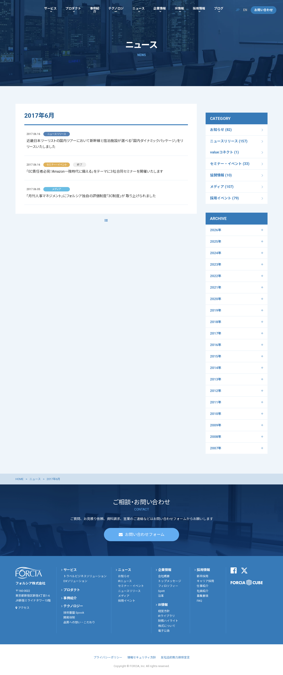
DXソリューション (75, 581)
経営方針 (164, 611)
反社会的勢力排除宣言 (175, 657)
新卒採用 (202, 576)
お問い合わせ (263, 10)
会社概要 (164, 576)
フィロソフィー (168, 586)
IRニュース (125, 581)
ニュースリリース (129, 591)
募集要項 (202, 595)
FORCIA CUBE (247, 582)
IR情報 (179, 8)
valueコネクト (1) (224, 152)
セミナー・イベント (131, 586)
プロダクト (73, 8)
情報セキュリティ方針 (141, 657)
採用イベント (126, 600)
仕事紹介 (202, 586)
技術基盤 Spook (73, 612)
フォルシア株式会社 (20, 10)
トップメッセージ (169, 581)
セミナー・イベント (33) (229, 164)
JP (238, 10)
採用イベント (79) (224, 198)
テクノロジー (116, 10)
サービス (50, 8)
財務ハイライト (168, 620)
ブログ (218, 8)
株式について (166, 626)
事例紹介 (94, 10)
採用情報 (199, 8)
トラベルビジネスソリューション (85, 576)
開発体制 (69, 617)
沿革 (161, 595)
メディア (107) (221, 187)
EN (245, 10)
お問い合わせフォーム (144, 534)
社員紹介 (202, 591)
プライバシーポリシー (108, 657)
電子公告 (164, 630)
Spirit (161, 591)
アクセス (23, 607)
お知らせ (124, 576)
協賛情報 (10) (221, 175)
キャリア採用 (205, 581)
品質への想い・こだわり (79, 622)
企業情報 (159, 8)
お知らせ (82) (221, 130)
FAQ (199, 600)
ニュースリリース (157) (228, 141)
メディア (123, 595)
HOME (19, 479)
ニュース (138, 8)
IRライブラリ (166, 616)
